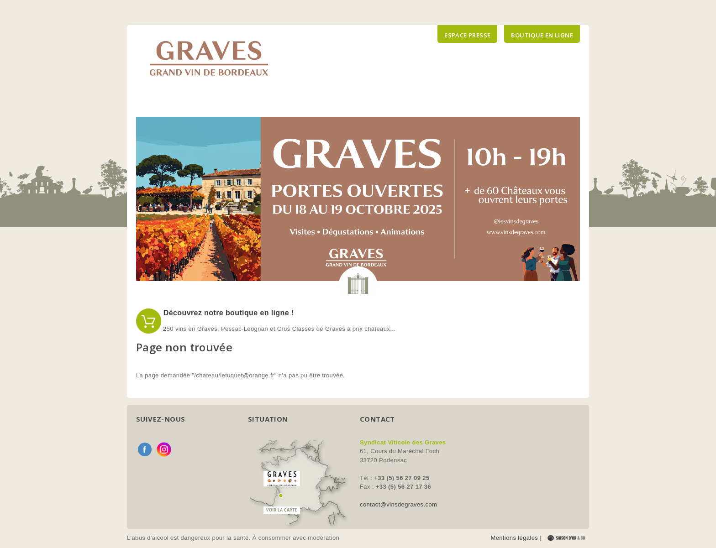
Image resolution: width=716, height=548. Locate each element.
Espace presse (467, 35)
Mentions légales (514, 537)
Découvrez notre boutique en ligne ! (227, 313)
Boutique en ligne (542, 35)
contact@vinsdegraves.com (398, 504)
